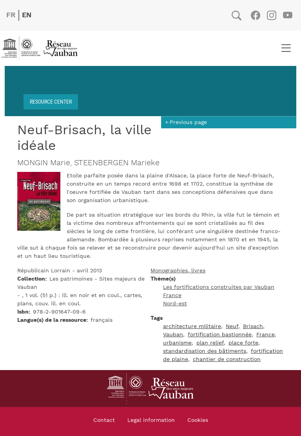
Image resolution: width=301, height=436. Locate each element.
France (172, 295)
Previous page (188, 122)
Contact (104, 420)
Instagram (271, 15)
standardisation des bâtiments (204, 351)
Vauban (173, 334)
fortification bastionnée (220, 334)
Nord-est (175, 303)
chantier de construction (227, 359)
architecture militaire (192, 326)
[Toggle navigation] (286, 48)
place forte (243, 343)
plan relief (210, 343)
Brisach (253, 326)
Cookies (197, 420)
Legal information (151, 420)
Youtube (287, 15)
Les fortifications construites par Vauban (218, 287)
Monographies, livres (177, 271)
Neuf (232, 326)
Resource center (51, 101)
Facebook (255, 15)
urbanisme (177, 343)
